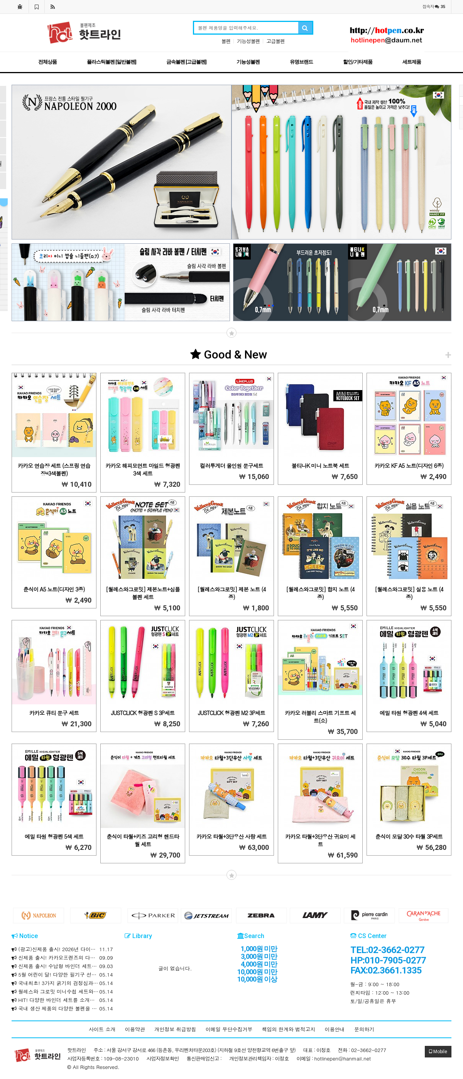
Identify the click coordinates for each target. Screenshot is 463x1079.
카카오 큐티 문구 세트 (54, 713)
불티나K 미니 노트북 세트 (320, 465)
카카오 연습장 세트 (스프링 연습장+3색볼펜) (54, 469)
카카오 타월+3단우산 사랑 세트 (231, 836)
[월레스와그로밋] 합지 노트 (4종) (320, 593)
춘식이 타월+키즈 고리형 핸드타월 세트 (142, 840)
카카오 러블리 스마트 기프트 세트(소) (320, 716)
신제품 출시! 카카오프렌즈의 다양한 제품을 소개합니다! (62, 957)
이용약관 (135, 1029)
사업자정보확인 (163, 1058)
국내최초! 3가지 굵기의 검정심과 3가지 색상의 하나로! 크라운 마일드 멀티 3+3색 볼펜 (62, 983)
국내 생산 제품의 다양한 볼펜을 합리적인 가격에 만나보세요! (62, 1008)
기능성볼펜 (248, 41)
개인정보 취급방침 (175, 1029)
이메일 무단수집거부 (229, 1029)
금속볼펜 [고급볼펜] (186, 62)
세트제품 (411, 62)
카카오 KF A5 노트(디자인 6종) (409, 465)
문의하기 (364, 1029)
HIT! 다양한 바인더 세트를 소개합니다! (62, 1000)
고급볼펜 (275, 41)
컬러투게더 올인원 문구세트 (231, 465)
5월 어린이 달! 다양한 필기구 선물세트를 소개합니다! (62, 974)
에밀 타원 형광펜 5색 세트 (54, 836)
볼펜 (226, 41)
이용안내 (335, 1029)
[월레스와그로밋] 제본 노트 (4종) (231, 593)
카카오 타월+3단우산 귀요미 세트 (320, 840)
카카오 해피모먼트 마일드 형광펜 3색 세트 (142, 469)
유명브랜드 (301, 62)
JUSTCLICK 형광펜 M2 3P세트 (231, 713)
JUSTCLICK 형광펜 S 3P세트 (143, 713)
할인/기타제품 (357, 62)
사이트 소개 (102, 1029)
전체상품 (47, 62)
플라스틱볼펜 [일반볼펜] (111, 62)
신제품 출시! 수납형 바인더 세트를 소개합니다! (62, 966)
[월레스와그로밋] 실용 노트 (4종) (409, 593)
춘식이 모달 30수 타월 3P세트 (409, 836)
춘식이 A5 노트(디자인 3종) (53, 589)
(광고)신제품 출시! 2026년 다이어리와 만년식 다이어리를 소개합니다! (62, 949)
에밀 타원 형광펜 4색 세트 (409, 713)
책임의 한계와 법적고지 (289, 1029)
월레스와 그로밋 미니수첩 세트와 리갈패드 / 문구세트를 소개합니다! (62, 991)
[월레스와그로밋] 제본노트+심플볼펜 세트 (143, 593)
